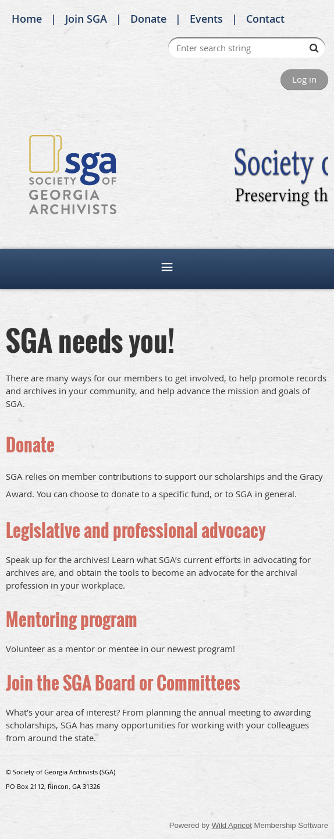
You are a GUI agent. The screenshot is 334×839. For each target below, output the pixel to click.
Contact (265, 19)
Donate (148, 19)
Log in (304, 79)
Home (27, 19)
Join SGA (86, 19)
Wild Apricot (232, 825)
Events (206, 19)
